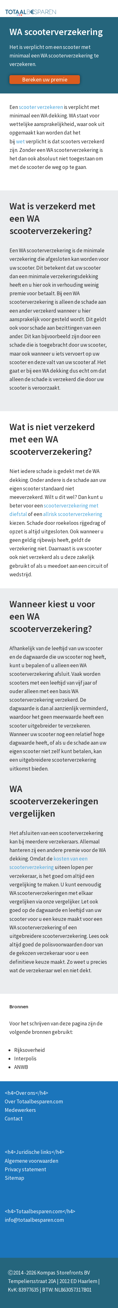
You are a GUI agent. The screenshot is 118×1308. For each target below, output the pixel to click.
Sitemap (14, 1177)
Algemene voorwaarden (31, 1160)
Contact (14, 1118)
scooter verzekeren (41, 107)
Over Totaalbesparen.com (34, 1101)
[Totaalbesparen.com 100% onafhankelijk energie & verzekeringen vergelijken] (31, 12)
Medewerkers (20, 1110)
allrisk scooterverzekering (72, 514)
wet (20, 141)
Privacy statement (25, 1169)
